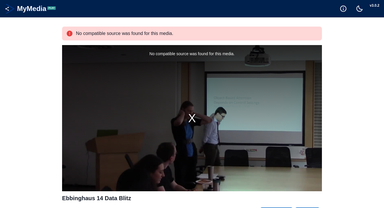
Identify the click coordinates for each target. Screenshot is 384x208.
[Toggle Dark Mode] (359, 8)
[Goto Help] (343, 8)
